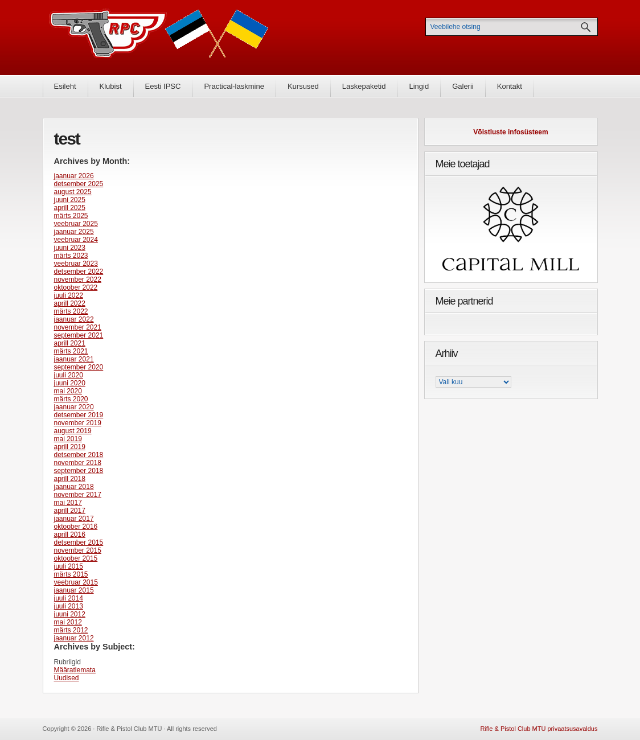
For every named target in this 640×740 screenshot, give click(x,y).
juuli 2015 (68, 566)
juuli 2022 (68, 295)
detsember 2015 (79, 542)
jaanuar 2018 (74, 487)
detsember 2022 (79, 272)
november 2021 (77, 327)
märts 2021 (71, 351)
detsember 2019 (79, 415)
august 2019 (73, 431)
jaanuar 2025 (74, 232)
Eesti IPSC (163, 86)
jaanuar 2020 (74, 407)
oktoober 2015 (76, 558)
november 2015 (77, 550)
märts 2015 (71, 574)
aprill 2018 (69, 479)
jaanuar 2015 (74, 590)
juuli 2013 (68, 606)
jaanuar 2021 (74, 359)
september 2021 (79, 335)
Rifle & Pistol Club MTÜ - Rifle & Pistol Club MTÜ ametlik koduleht (159, 37)
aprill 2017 (69, 511)
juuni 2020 (69, 383)
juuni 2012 (69, 614)
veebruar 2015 (76, 582)
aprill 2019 (69, 447)
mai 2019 (68, 439)
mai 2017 (68, 503)
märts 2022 (71, 311)
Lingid (419, 86)
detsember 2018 (79, 455)
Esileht (65, 86)
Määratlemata (75, 670)
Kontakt (509, 86)
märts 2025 (71, 216)
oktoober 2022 (76, 287)
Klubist (111, 86)
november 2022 (77, 279)
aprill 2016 (69, 534)
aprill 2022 (69, 303)
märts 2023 (71, 256)
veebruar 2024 (76, 240)
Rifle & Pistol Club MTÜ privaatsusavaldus (538, 728)
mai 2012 (68, 622)
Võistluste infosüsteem (510, 132)
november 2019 (77, 423)
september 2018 (79, 471)
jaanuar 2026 (74, 176)
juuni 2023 (69, 248)
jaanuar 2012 (74, 638)
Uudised (66, 678)
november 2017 (77, 495)
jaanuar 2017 (74, 519)
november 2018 (77, 463)
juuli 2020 (68, 375)
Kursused (303, 86)
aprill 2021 (69, 343)
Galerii (463, 86)
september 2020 (79, 367)
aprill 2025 (69, 208)
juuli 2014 (68, 598)
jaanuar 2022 (74, 319)
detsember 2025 (79, 184)
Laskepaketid (364, 86)
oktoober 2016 (76, 527)
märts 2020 (71, 399)
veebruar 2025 (76, 224)
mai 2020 (68, 391)
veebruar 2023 (76, 264)
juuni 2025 (69, 200)
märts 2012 (71, 630)
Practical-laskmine (234, 86)
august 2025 (73, 192)
